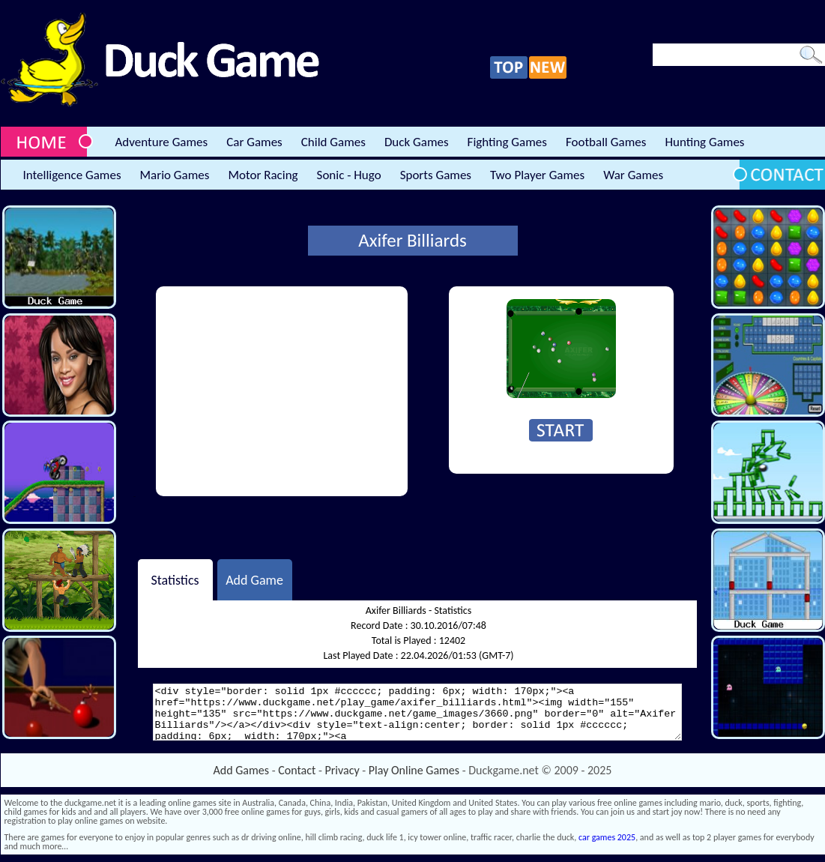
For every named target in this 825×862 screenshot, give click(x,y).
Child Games (333, 142)
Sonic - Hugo (349, 175)
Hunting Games (704, 142)
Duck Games (416, 142)
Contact (296, 770)
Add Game (254, 579)
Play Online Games (414, 770)
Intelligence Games (72, 175)
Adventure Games (161, 142)
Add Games (241, 770)
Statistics (175, 579)
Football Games (606, 142)
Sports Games (435, 175)
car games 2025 (606, 837)
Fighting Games (507, 142)
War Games (633, 175)
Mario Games (175, 175)
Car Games (254, 142)
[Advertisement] (282, 391)
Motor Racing (262, 175)
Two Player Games (537, 175)
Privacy (342, 770)
